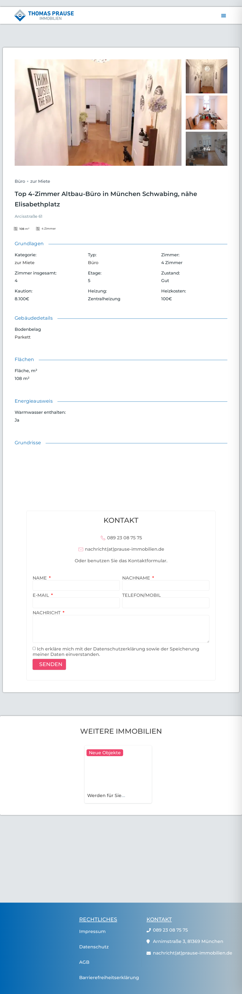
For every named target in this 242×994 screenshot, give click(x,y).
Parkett (22, 337)
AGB (84, 962)
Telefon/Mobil (141, 595)
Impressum (92, 931)
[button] (223, 15)
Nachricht (47, 612)
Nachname (136, 578)
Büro (20, 181)
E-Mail (41, 595)
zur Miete (40, 181)
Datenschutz (94, 947)
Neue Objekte (105, 752)
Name (40, 578)
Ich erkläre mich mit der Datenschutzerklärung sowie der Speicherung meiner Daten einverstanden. (116, 651)
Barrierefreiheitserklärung (109, 977)
